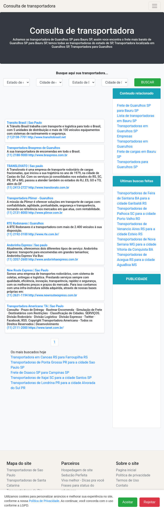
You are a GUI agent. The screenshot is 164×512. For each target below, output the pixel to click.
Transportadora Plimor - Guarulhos (30, 198)
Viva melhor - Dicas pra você (82, 480)
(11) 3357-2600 (17, 259)
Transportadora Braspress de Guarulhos (33, 148)
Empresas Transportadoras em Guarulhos (132, 141)
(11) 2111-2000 (17, 327)
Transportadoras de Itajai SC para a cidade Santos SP (51, 378)
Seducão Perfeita (74, 475)
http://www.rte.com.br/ (43, 234)
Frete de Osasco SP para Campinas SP (40, 373)
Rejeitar (149, 502)
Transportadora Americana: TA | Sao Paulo (35, 306)
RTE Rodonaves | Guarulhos (25, 223)
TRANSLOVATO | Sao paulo (25, 166)
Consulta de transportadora (29, 6)
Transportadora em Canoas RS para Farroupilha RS (49, 357)
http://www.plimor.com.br (45, 212)
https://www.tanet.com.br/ (46, 327)
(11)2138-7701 (17, 137)
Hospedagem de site (77, 470)
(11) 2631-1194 (17, 295)
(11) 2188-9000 (17, 155)
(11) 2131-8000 (17, 212)
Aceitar (127, 502)
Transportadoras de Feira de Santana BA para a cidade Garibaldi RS (136, 198)
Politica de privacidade (133, 475)
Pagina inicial (126, 470)
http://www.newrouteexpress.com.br (52, 295)
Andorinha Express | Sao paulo (27, 245)
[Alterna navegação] (155, 6)
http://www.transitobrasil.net (47, 137)
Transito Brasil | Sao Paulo (24, 122)
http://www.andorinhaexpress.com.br (53, 259)
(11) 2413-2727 (17, 187)
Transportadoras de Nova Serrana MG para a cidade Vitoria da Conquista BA (136, 244)
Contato (122, 485)
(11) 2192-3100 (17, 234)
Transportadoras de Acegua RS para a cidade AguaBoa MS (136, 260)
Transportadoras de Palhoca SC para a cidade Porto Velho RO (136, 214)
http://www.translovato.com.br (48, 187)
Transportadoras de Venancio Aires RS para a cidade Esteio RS (136, 229)
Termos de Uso (127, 480)
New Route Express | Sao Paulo (27, 270)
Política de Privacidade (44, 501)
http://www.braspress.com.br (47, 155)
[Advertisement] (54, 102)
